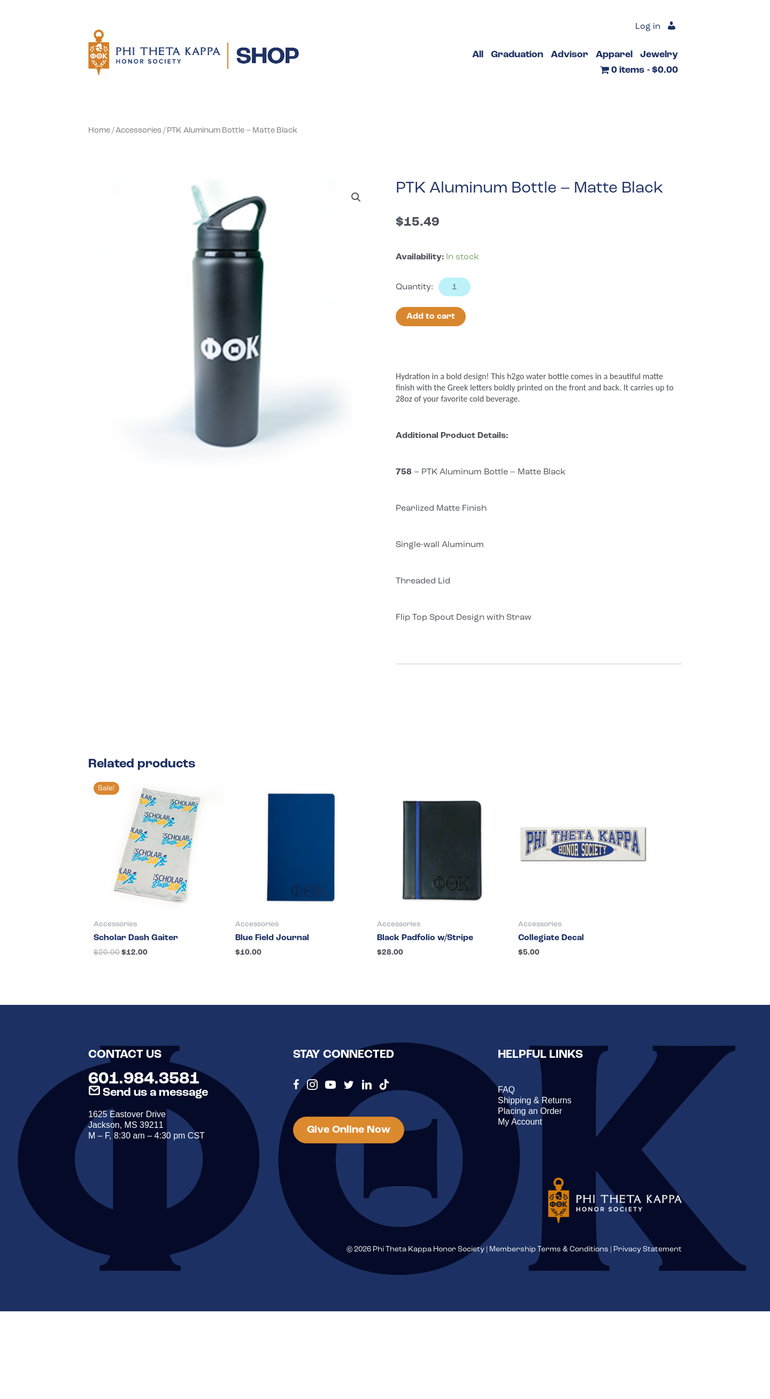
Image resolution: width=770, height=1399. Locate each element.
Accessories (138, 131)
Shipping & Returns (535, 1100)
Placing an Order (530, 1111)
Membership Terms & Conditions (549, 1250)
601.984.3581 (143, 1079)
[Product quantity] (454, 287)
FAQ (506, 1089)
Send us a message (148, 1093)
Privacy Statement (647, 1250)
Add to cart (430, 316)
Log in (647, 26)
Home (99, 131)
